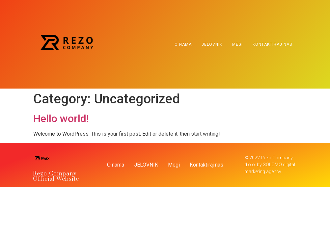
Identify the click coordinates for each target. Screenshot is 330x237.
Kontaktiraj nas (272, 44)
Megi (237, 44)
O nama (183, 44)
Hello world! (61, 118)
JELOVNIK (212, 44)
